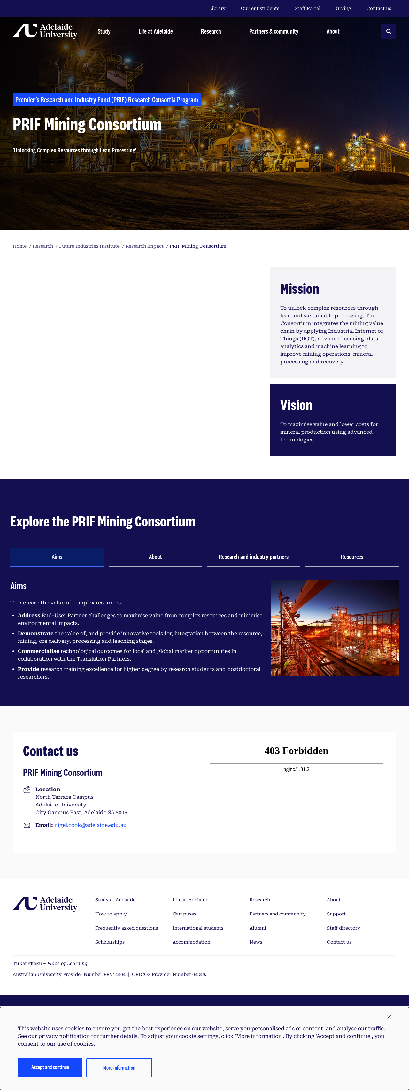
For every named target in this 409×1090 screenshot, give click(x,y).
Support (336, 913)
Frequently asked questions (126, 927)
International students (198, 927)
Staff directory (343, 927)
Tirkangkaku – (50, 963)
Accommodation (191, 942)
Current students (260, 8)
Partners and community (278, 913)
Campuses (184, 913)
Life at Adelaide (190, 899)
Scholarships (110, 942)
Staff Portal (307, 8)
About (334, 899)
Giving (343, 8)
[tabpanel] (204, 633)
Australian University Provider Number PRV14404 (69, 974)
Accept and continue (50, 1067)
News (256, 942)
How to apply (111, 913)
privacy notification (64, 1036)
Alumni (258, 927)
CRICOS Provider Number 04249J (170, 974)
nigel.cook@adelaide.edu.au (90, 825)
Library (217, 8)
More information (119, 1067)
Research (260, 899)
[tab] (57, 557)
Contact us (379, 8)
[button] (389, 1017)
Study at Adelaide (115, 899)
